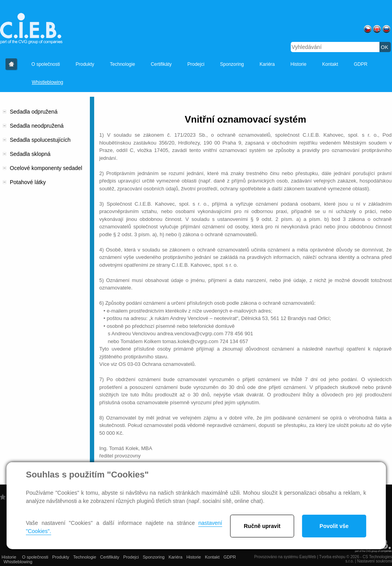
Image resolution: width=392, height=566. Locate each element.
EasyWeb (307, 557)
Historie (11, 64)
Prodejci (195, 64)
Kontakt (330, 64)
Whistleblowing (47, 82)
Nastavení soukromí (374, 561)
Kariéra (267, 64)
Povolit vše (333, 526)
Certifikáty (161, 64)
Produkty (85, 64)
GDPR (361, 64)
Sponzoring (232, 64)
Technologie (122, 64)
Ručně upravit (262, 526)
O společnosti (45, 64)
